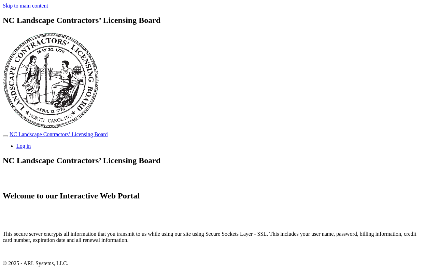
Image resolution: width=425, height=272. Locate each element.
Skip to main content (25, 6)
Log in (23, 146)
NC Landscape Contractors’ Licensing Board (59, 134)
